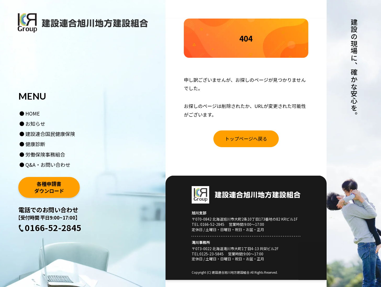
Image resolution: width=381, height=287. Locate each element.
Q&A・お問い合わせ (47, 164)
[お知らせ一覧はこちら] (246, 138)
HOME (32, 113)
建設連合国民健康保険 (50, 133)
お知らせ (35, 123)
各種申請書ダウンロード (49, 187)
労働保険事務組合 (45, 154)
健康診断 (35, 143)
